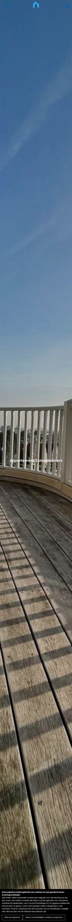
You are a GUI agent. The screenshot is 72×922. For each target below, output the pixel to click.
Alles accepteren (12, 917)
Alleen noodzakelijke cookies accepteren (44, 917)
